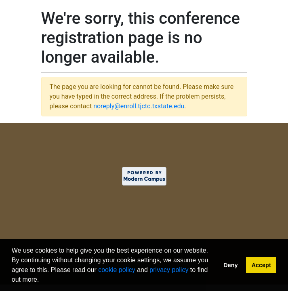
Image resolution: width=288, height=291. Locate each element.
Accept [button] (261, 265)
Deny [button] (230, 265)
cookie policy (116, 269)
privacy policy (168, 269)
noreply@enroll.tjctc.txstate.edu (138, 106)
